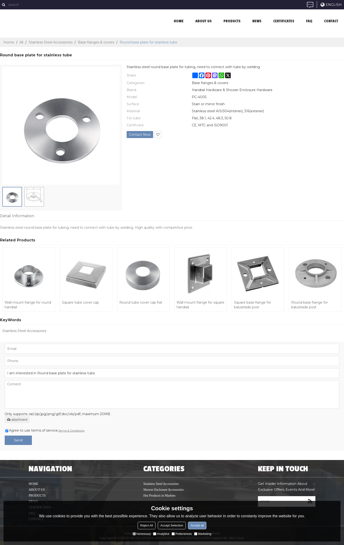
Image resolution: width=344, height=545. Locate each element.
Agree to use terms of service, (44, 430)
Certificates (283, 21)
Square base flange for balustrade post (252, 304)
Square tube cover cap (80, 302)
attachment (17, 419)
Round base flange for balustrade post (309, 304)
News (256, 21)
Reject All (146, 525)
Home (9, 42)
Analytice (161, 534)
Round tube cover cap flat (140, 302)
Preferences (182, 534)
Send (18, 440)
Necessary (142, 534)
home (179, 21)
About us (203, 21)
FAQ (309, 21)
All (21, 42)
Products (232, 21)
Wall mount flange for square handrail (200, 304)
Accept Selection (171, 525)
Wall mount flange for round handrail (28, 304)
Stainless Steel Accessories (50, 42)
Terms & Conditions (71, 430)
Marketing (202, 534)
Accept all (197, 525)
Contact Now (140, 134)
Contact (331, 21)
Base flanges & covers (96, 42)
